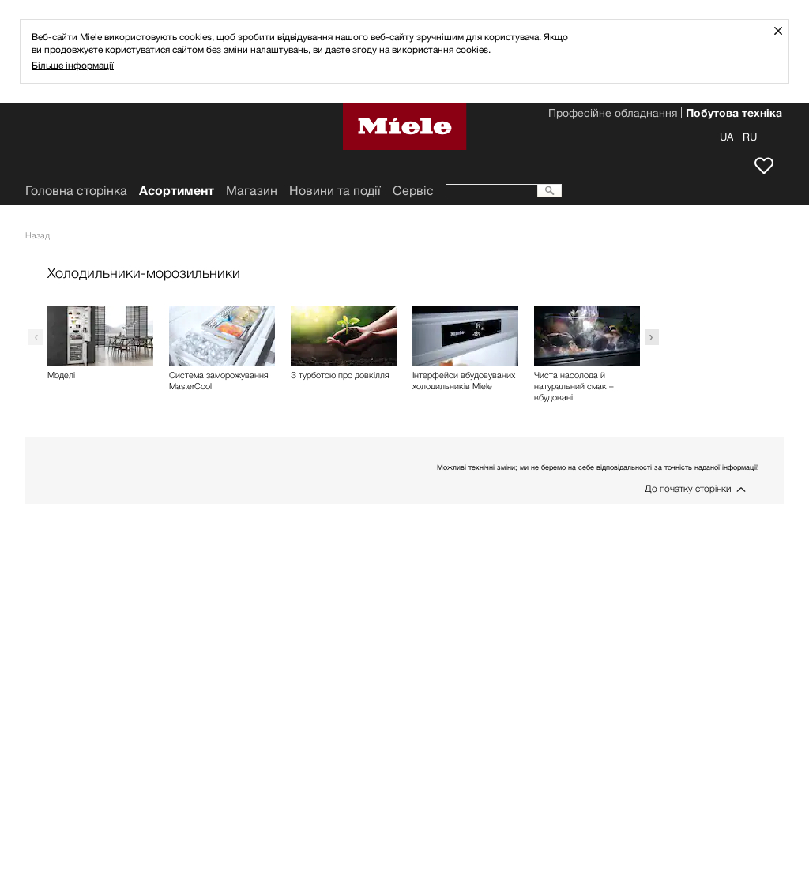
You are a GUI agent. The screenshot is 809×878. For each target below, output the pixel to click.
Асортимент (176, 190)
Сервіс (413, 190)
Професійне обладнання (612, 114)
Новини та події (335, 190)
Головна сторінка (76, 190)
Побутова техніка (734, 114)
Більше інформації (73, 65)
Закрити (784, 30)
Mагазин (251, 190)
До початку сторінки (688, 488)
